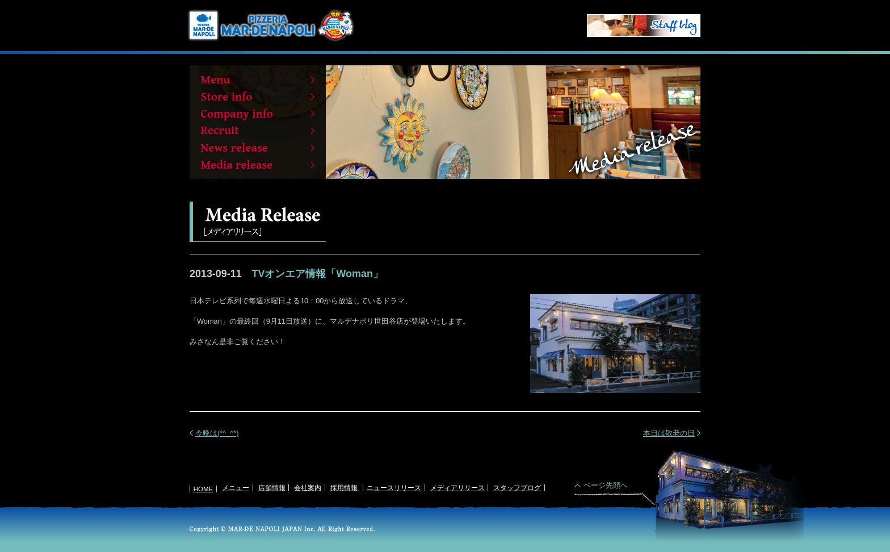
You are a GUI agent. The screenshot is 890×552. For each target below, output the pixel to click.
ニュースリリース (394, 487)
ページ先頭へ (605, 485)
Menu (258, 79)
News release (258, 147)
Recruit (258, 130)
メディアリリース (457, 487)
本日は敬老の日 (669, 433)
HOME (203, 489)
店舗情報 (272, 487)
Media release (258, 164)
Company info (258, 113)
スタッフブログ (517, 487)
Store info (258, 96)
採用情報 (344, 487)
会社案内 (307, 487)
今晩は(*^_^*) (217, 433)
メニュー (235, 487)
